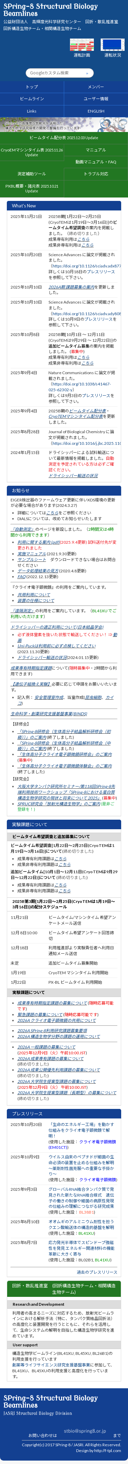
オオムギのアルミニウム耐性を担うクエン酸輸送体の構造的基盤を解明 (81, 1224)
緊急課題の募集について (39, 1014)
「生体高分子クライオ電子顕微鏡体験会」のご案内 (64, 765)
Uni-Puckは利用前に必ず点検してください (56, 645)
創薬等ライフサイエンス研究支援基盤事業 (51, 1364)
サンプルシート (31, 559)
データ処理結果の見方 (37, 570)
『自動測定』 (23, 529)
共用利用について (33, 594)
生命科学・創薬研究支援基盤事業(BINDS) (49, 713)
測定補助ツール (31, 173)
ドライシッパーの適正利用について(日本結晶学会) (57, 627)
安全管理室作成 (48, 697)
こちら (83, 239)
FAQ (21, 576)
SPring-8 (63, 1444)
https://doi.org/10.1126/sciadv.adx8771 (88, 265)
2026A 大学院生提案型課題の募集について (56, 1081)
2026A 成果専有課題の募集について (50, 1058)
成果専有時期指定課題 (31, 668)
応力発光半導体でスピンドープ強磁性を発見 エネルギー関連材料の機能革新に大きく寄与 (81, 1248)
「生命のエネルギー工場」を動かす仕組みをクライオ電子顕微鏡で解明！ (81, 1130)
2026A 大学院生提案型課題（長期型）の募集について (66, 1092)
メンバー (96, 86)
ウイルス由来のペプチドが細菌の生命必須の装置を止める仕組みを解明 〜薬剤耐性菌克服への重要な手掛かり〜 (81, 1165)
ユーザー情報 (96, 98)
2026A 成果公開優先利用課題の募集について (58, 1069)
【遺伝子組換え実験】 (31, 684)
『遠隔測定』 (23, 610)
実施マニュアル (31, 553)
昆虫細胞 (93, 697)
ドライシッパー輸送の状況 (73, 475)
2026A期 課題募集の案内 (71, 287)
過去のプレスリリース (97, 1272)
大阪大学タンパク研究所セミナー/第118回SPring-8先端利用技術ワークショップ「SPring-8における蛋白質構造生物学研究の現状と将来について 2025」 (66, 792)
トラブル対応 (96, 173)
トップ (32, 86)
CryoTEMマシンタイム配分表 (75, 416)
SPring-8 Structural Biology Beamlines (62, 17)
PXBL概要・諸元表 (31, 188)
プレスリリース (101, 271)
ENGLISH (96, 111)
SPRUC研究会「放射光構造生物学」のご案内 (58, 803)
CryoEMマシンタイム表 (32, 152)
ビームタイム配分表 (63, 137)
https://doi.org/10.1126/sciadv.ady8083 (88, 313)
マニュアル (96, 149)
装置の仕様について (35, 600)
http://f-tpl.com (107, 1450)
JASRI (78, 1444)
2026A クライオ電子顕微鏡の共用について (56, 1020)
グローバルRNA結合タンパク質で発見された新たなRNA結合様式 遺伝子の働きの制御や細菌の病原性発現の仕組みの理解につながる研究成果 (81, 1198)
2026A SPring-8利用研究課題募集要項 (52, 1030)
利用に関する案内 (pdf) (38, 542)
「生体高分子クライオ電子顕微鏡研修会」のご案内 (64, 754)
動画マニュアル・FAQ (95, 161)
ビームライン (32, 98)
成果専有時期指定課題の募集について (52, 1003)
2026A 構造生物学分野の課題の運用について (58, 1036)
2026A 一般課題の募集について (46, 1047)
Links (32, 111)
